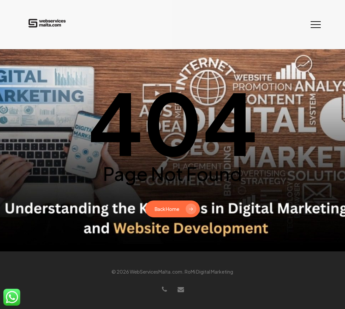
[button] (316, 24)
